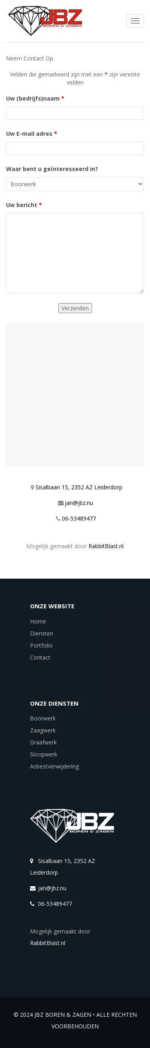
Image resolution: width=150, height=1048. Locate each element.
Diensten (41, 633)
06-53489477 (79, 518)
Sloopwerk (43, 754)
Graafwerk (43, 742)
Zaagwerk (43, 730)
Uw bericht (24, 205)
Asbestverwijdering (54, 766)
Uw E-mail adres (31, 133)
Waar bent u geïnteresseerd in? (52, 169)
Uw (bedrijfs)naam (35, 98)
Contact (40, 657)
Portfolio (41, 645)
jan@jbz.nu (79, 503)
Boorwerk (43, 718)
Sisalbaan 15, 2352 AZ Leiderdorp (79, 487)
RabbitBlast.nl (106, 546)
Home (38, 621)
